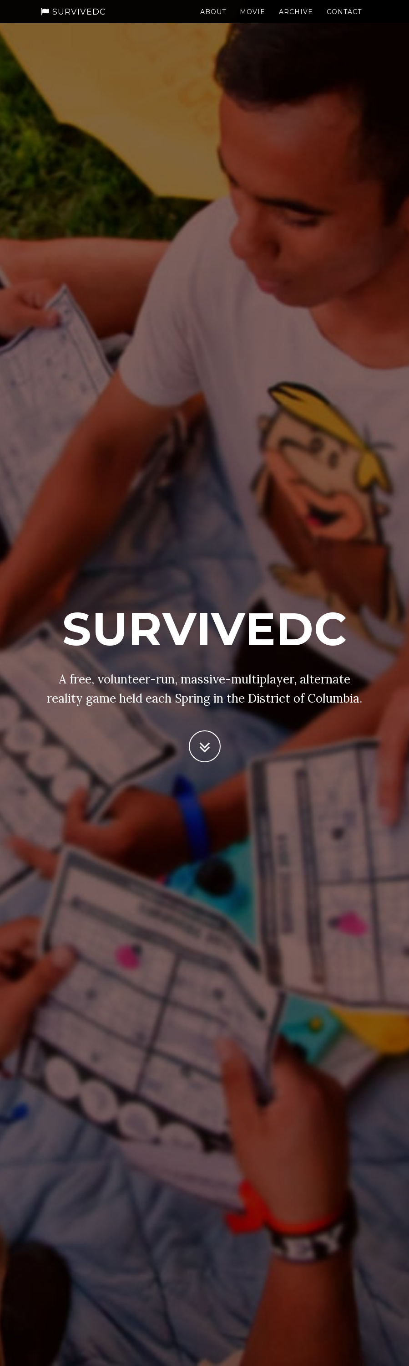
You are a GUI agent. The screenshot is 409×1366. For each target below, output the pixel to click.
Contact (344, 20)
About (213, 20)
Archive (296, 20)
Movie (252, 20)
